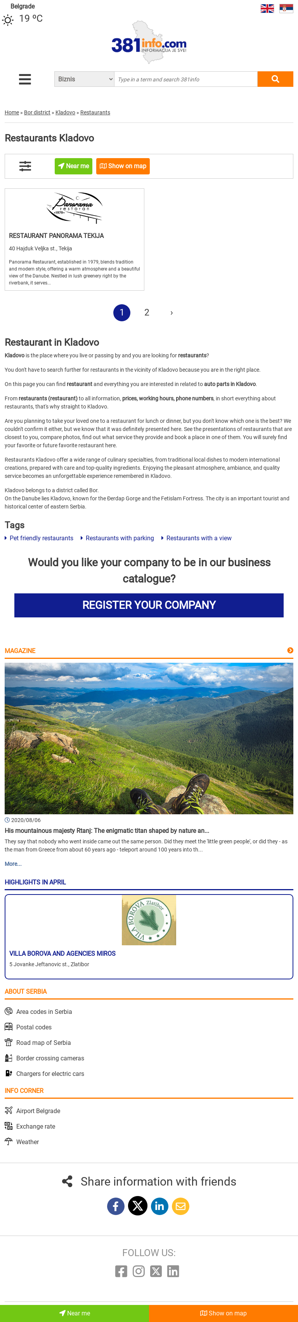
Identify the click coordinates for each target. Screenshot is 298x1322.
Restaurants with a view (196, 538)
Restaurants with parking (117, 538)
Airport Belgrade (38, 1111)
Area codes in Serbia (44, 1011)
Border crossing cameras (50, 1058)
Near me (74, 1313)
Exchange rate (35, 1126)
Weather (27, 1142)
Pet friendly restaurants (39, 538)
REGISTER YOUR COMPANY (149, 605)
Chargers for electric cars (50, 1073)
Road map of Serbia (43, 1042)
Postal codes (34, 1027)
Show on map (223, 1313)
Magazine (20, 651)
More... (13, 864)
